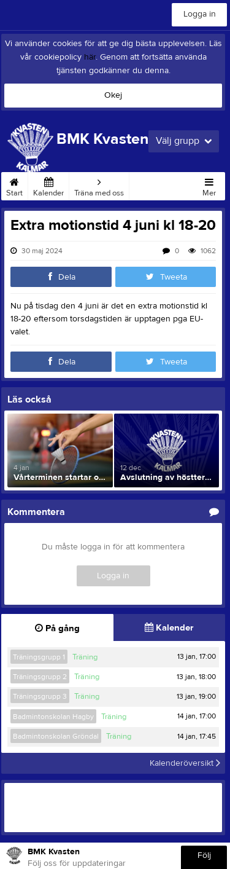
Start (14, 185)
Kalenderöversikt (185, 763)
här (90, 57)
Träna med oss (99, 185)
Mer (209, 185)
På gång (57, 628)
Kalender (48, 185)
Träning (85, 657)
